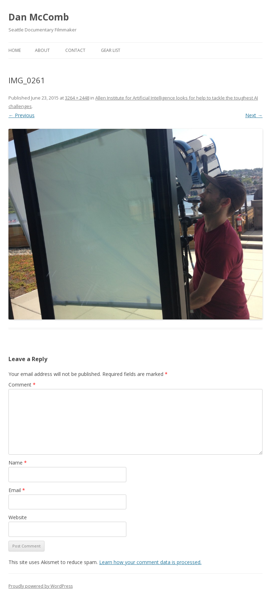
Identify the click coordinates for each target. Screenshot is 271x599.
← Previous (21, 115)
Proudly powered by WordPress (40, 586)
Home (14, 50)
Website (17, 517)
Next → (254, 115)
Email (16, 490)
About (42, 50)
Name (17, 462)
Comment (22, 384)
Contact (75, 50)
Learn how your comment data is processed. (150, 562)
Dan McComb (38, 17)
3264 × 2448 (77, 98)
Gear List (110, 50)
